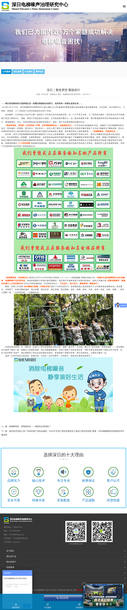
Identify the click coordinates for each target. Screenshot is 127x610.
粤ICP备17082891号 (83, 590)
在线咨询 (111, 608)
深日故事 (17, 72)
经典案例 (10, 567)
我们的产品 (11, 556)
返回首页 (16, 608)
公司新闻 (6, 72)
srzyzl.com (16, 542)
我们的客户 (11, 562)
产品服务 (47, 608)
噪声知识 (40, 72)
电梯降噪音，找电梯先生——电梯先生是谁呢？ (30, 426)
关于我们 (10, 551)
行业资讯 (28, 72)
